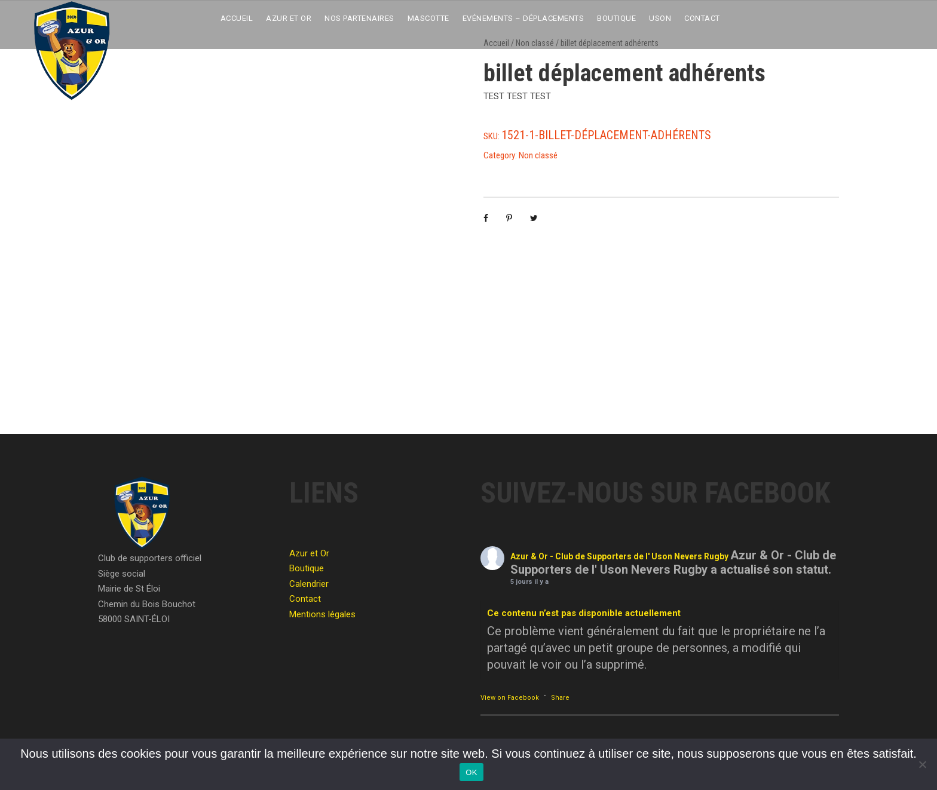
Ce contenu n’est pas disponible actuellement (584, 613)
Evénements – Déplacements (523, 18)
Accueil (237, 18)
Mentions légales (322, 614)
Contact (702, 18)
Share (560, 698)
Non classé (538, 155)
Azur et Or (288, 18)
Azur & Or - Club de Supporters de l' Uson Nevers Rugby (619, 556)
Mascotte (428, 18)
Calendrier (309, 583)
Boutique (616, 18)
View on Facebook (509, 698)
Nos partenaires (359, 18)
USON (660, 18)
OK (471, 772)
